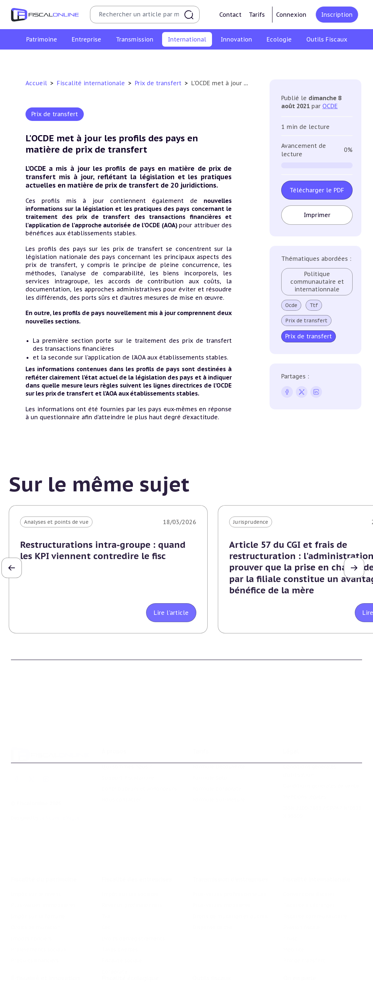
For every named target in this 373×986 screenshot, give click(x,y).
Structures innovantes (39, 971)
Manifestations (302, 974)
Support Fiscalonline (128, 742)
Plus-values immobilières (43, 857)
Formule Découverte (218, 731)
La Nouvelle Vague (59, 783)
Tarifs (257, 14)
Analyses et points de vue (56, 522)
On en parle (299, 936)
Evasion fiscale (231, 59)
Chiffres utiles (210, 951)
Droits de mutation (35, 879)
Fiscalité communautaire (172, 59)
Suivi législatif (210, 974)
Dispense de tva (212, 879)
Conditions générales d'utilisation (309, 735)
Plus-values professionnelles (229, 846)
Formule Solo (209, 742)
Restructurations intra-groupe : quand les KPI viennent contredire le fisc (102, 550)
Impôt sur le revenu (36, 846)
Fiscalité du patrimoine (44, 831)
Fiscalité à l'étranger (105, 59)
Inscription (337, 14)
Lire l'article (171, 612)
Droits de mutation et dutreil (230, 868)
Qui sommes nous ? (127, 731)
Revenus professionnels (132, 857)
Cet (106, 879)
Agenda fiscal (208, 963)
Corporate (114, 924)
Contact (230, 14)
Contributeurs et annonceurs (139, 754)
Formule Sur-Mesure (218, 765)
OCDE (330, 106)
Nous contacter (121, 765)
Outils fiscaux (211, 936)
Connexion (291, 14)
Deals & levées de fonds (313, 963)
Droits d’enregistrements (133, 891)
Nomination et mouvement (318, 951)
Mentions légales (304, 762)
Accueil (36, 83)
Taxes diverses (120, 902)
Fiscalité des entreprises (137, 831)
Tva (106, 868)
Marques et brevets (35, 982)
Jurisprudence (250, 522)
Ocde (291, 305)
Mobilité (292, 59)
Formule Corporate (217, 754)
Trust (266, 59)
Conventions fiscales (45, 59)
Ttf (314, 305)
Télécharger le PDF (317, 190)
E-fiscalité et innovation (45, 936)
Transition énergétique (131, 982)
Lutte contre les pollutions (137, 951)
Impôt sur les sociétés (130, 846)
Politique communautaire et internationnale (317, 281)
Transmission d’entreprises (230, 831)
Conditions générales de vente (321, 751)
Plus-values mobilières (221, 857)
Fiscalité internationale (92, 83)
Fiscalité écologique (130, 936)
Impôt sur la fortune (38, 868)
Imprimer (317, 215)
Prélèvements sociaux (39, 902)
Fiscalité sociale (122, 913)
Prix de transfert (332, 59)
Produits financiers (35, 913)
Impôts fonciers (31, 891)
